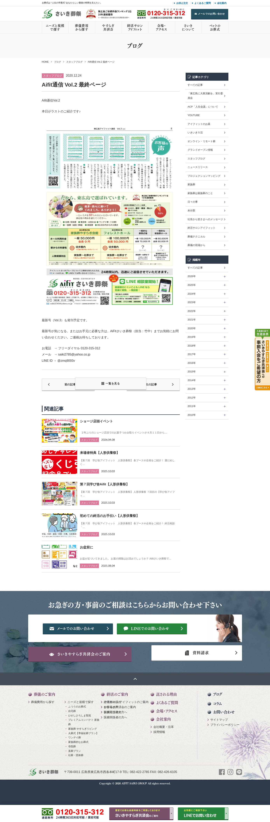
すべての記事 (195, 84)
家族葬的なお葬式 (78, 759)
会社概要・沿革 (163, 744)
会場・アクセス (161, 27)
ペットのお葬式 (214, 27)
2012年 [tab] (192, 397)
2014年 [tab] (192, 380)
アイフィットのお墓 (199, 124)
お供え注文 (182, 3)
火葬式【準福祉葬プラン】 (83, 750)
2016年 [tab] (192, 363)
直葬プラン (74, 767)
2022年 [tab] (192, 311)
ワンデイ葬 (74, 754)
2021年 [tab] (192, 319)
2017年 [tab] (192, 354)
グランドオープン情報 (200, 149)
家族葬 (191, 184)
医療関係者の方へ (115, 729)
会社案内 (221, 3)
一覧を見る (113, 383)
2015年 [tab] (192, 371)
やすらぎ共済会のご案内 (120, 724)
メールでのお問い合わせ (211, 13)
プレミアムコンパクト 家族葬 (83, 739)
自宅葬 (72, 728)
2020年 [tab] (192, 328)
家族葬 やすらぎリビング (82, 745)
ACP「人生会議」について (203, 106)
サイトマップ (219, 736)
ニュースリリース (198, 167)
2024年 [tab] (192, 293)
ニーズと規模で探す (55, 27)
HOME (45, 61)
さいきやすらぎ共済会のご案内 (87, 668)
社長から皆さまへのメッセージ (205, 219)
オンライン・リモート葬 (201, 141)
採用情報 (159, 749)
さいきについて (188, 27)
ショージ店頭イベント (96, 419)
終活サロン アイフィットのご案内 (126, 719)
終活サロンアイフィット (135, 27)
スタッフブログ (74, 61)
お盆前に (86, 545)
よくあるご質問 (202, 3)
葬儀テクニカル (196, 236)
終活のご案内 (117, 711)
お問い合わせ (224, 729)
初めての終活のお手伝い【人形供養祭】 (109, 514)
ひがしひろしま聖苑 (79, 732)
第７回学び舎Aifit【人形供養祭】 (104, 482)
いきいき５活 (195, 132)
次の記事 (158, 383)
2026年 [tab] (192, 276)
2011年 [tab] (192, 406)
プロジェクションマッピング (204, 175)
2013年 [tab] (192, 388)
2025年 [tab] (192, 285)
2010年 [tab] (192, 414)
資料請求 (195, 668)
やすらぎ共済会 (108, 27)
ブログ (57, 61)
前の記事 (63, 383)
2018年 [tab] (192, 345)
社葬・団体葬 (75, 772)
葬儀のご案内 (44, 711)
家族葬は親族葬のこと (200, 193)
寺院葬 (72, 763)
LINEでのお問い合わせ (159, 639)
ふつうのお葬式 (77, 723)
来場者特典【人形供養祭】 (100, 451)
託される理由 (166, 711)
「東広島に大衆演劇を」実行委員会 (205, 95)
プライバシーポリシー (224, 741)
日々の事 (193, 201)
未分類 (191, 210)
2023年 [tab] (192, 302)
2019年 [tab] (192, 336)
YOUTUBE (194, 115)
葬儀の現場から (196, 245)
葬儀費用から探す (81, 27)
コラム (217, 721)
